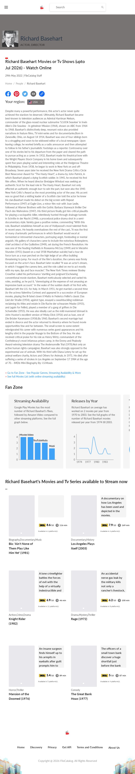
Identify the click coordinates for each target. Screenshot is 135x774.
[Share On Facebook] (8, 94)
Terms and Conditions (90, 747)
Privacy (52, 747)
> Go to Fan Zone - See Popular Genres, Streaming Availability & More (43, 372)
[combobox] (36, 102)
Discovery (36, 747)
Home (8, 83)
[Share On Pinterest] (16, 94)
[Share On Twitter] (25, 94)
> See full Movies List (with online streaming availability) (35, 376)
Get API (66, 747)
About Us (114, 747)
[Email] (33, 94)
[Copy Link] (42, 94)
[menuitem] (20, 749)
